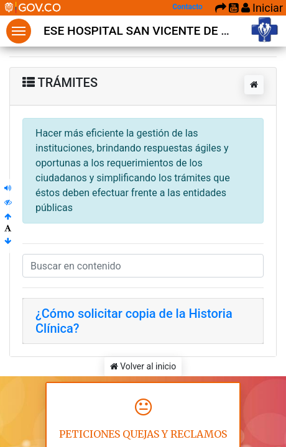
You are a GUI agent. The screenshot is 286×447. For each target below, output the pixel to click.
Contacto (187, 6)
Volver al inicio (143, 366)
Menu (18, 31)
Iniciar (262, 7)
